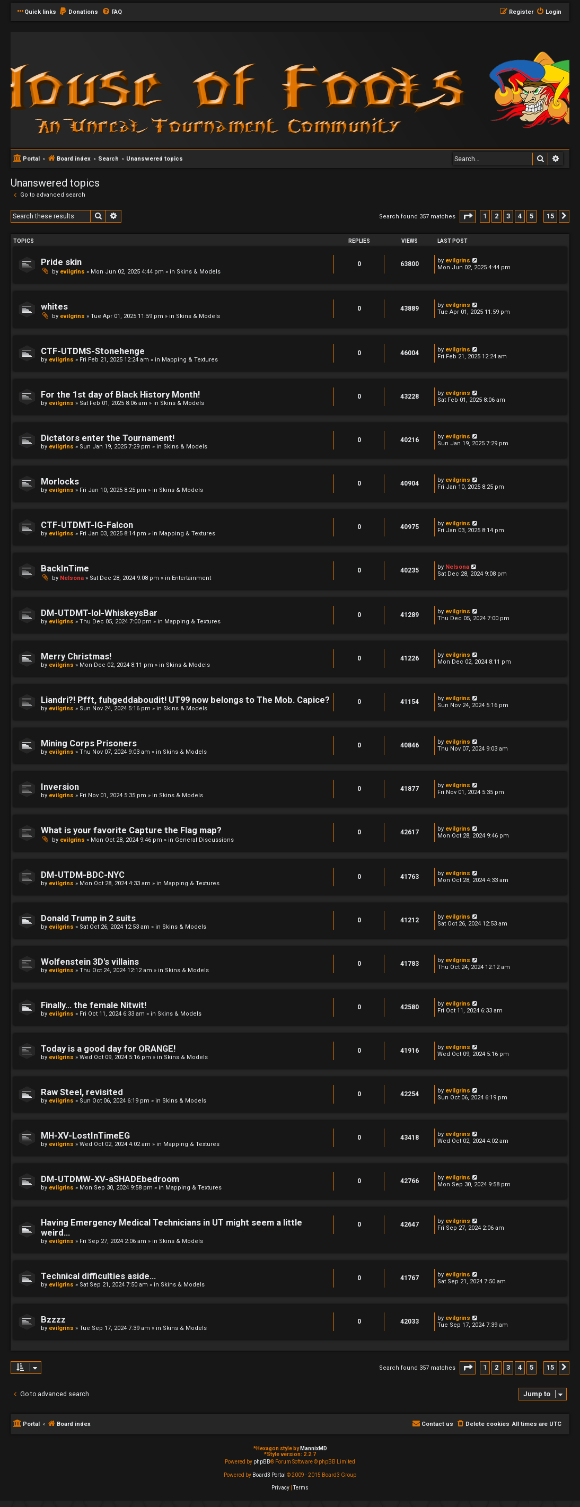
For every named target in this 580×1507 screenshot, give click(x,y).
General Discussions (204, 839)
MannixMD (313, 1448)
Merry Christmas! (76, 656)
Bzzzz (53, 1320)
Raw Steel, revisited (82, 1092)
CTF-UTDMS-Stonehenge (93, 351)
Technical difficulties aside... (98, 1276)
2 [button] (496, 216)
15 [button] (550, 216)
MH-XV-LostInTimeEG (85, 1136)
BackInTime (65, 568)
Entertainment (191, 578)
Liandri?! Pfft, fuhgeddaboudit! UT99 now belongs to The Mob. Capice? (185, 700)
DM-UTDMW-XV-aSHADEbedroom (110, 1179)
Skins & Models (199, 271)
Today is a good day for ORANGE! (108, 1049)
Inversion (60, 787)
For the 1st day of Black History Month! (120, 395)
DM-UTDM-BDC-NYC (83, 875)
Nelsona (72, 578)
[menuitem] (78, 12)
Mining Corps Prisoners (89, 743)
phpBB (261, 1462)
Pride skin (61, 262)
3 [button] (508, 216)
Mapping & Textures (190, 359)
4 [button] (520, 216)
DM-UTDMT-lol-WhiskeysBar (99, 613)
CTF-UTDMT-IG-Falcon (87, 525)
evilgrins (72, 271)
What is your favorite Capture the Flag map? (131, 830)
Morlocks (60, 482)
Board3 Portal (269, 1475)
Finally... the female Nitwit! (93, 1005)
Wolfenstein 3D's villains (90, 962)
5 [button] (531, 216)
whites (54, 307)
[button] (468, 216)
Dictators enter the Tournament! (107, 438)
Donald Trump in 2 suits (88, 918)
